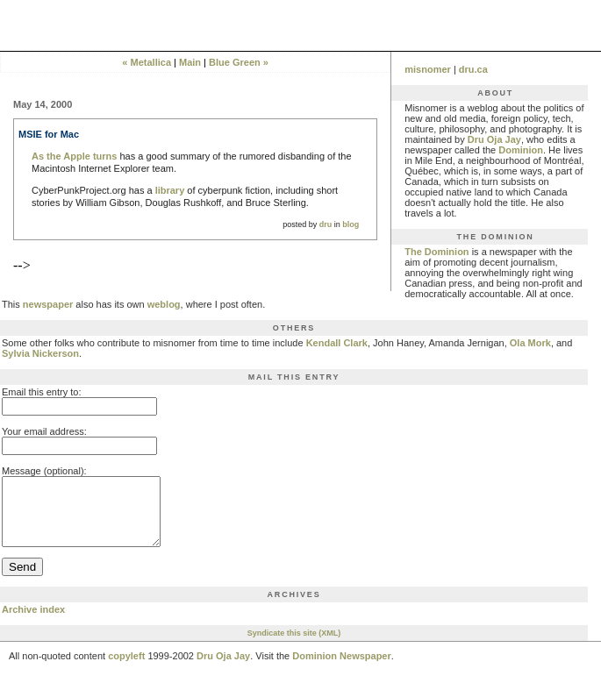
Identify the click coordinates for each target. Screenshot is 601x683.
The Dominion (436, 251)
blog (350, 224)
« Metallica (146, 62)
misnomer (427, 69)
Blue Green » (238, 62)
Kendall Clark (337, 343)
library (170, 190)
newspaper (48, 304)
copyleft (126, 669)
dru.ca (473, 69)
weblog (164, 304)
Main (190, 62)
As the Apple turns (74, 156)
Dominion (520, 150)
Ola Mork (530, 343)
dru (326, 224)
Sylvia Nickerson (40, 353)
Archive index (33, 622)
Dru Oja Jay (494, 139)
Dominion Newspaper (341, 669)
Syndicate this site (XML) (294, 646)
